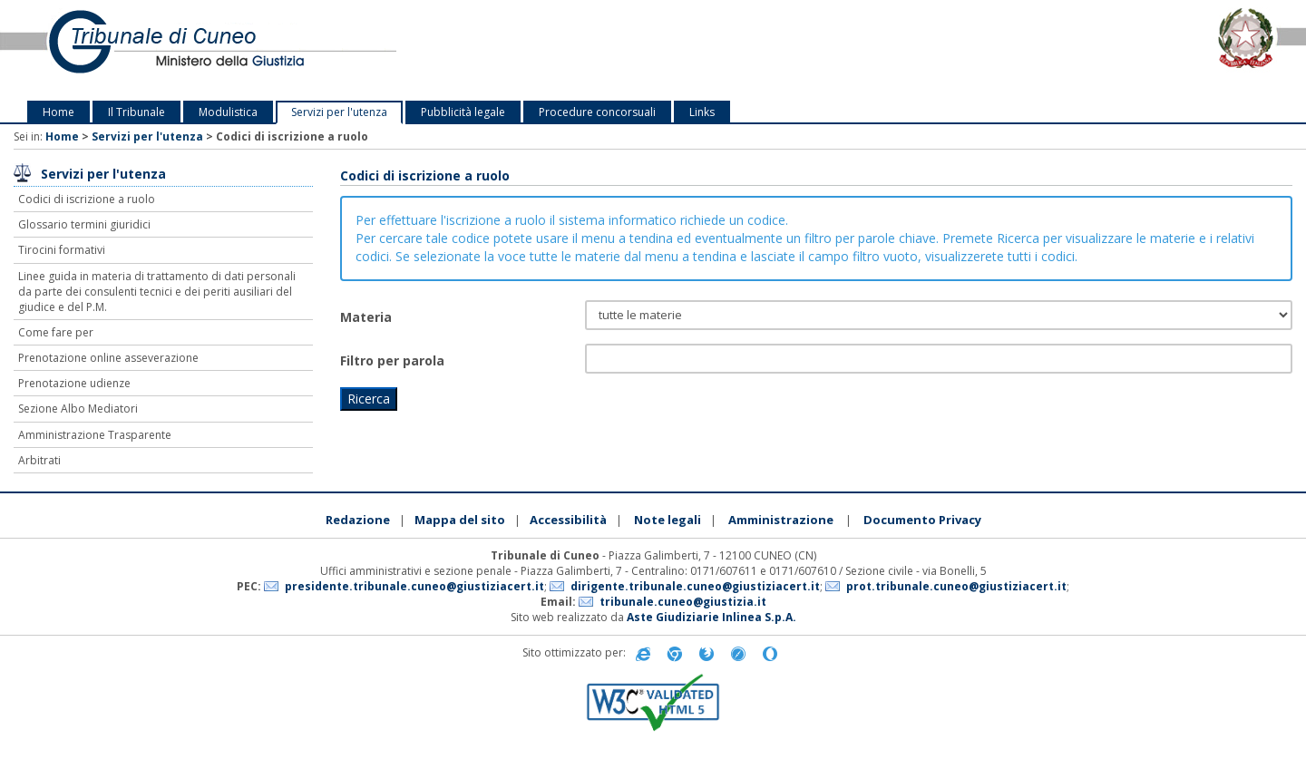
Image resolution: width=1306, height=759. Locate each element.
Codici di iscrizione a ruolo (86, 199)
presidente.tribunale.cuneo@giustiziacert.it (414, 586)
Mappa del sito (459, 519)
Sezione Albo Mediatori (78, 408)
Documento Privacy (922, 519)
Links (702, 112)
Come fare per (55, 332)
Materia (366, 317)
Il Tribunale (136, 112)
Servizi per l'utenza (339, 112)
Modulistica (228, 112)
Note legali (667, 519)
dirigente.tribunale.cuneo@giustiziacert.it (695, 586)
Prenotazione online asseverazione (108, 357)
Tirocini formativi (61, 250)
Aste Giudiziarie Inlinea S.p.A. (711, 617)
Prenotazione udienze (74, 383)
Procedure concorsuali (597, 112)
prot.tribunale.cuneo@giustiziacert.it (956, 586)
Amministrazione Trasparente (94, 435)
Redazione (358, 519)
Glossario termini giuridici (84, 224)
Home (58, 112)
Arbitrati (39, 460)
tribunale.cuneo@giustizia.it (682, 601)
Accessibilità (568, 519)
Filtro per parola (392, 360)
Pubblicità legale (463, 112)
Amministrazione (780, 519)
